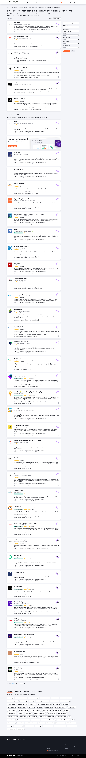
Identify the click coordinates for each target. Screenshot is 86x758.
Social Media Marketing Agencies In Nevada (37, 7)
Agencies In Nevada (23, 7)
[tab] (9, 691)
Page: (17, 683)
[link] (37, 2)
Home (8, 7)
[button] (71, 2)
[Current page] (21, 683)
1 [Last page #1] (24, 683)
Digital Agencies (14, 7)
